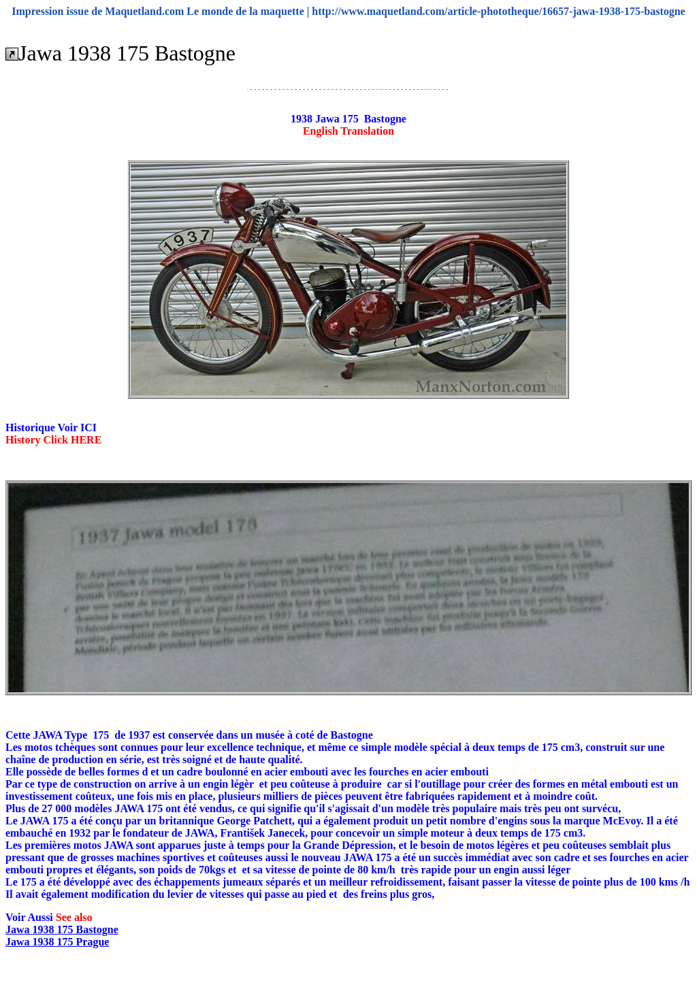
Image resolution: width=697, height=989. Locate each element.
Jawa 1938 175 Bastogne (61, 929)
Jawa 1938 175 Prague (57, 942)
